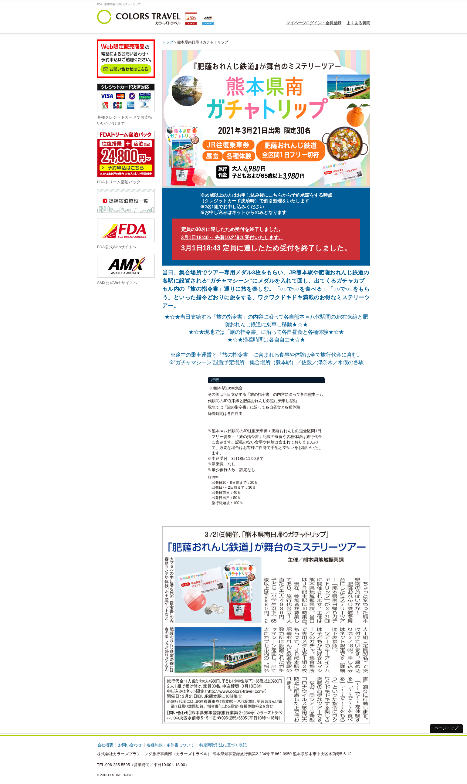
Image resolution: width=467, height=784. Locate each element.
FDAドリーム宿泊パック (126, 157)
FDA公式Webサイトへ (126, 234)
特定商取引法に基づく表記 (223, 745)
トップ (167, 42)
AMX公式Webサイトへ (126, 269)
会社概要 (105, 745)
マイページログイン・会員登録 (313, 23)
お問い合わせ (130, 745)
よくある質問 (358, 23)
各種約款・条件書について (170, 745)
